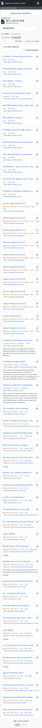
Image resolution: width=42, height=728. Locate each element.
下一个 (24, 725)
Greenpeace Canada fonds (17, 438)
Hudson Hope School (12, 316)
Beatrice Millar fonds (15, 62)
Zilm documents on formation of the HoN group (18, 457)
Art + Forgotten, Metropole (14, 593)
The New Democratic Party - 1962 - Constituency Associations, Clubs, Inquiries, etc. (18, 618)
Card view (6, 37)
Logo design (8, 630)
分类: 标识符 (18, 41)
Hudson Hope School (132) (14, 328)
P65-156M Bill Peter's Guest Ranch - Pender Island (18, 154)
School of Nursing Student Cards (17, 93)
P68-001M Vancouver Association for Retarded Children (18, 142)
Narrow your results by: (21, 13)
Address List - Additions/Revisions (17, 473)
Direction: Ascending (32, 41)
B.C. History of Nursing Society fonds (20, 99)
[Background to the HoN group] (16, 561)
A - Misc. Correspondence (14, 497)
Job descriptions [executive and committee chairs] (18, 657)
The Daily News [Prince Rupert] (16, 605)
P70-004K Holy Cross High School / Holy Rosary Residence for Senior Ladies (18, 130)
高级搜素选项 (8, 28)
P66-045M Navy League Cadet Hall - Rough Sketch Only (18, 69)
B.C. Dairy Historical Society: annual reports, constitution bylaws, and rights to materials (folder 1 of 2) (18, 522)
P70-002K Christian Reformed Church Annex (18, 56)
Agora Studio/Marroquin (13, 673)
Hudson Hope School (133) (14, 279)
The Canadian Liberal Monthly (15, 408)
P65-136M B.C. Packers (12, 81)
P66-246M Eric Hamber (12, 118)
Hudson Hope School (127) (14, 203)
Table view (16, 37)
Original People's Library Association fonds (22, 367)
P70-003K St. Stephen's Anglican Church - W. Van (18, 191)
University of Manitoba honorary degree (18, 340)
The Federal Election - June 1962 (16, 509)
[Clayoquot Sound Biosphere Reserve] (18, 433)
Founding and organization (14, 361)
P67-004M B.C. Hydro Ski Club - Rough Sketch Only (18, 167)
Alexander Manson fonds (16, 414)
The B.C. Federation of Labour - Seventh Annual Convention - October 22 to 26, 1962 (18, 421)
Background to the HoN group (15, 546)
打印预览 (5, 34)
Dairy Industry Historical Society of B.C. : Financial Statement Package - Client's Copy (18, 709)
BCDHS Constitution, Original (15, 445)
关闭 (8, 18)
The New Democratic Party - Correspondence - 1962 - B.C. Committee (18, 685)
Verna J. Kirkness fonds (15, 346)
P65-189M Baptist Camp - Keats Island (18, 105)
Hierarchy (16, 34)
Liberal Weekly (9, 534)
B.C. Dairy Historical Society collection (21, 451)
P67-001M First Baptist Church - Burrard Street (18, 179)
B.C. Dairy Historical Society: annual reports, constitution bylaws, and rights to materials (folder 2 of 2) (18, 645)
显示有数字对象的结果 (30, 50)
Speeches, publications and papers (17, 385)
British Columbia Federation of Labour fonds (23, 426)
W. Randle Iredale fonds (16, 211)
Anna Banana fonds (14, 478)
